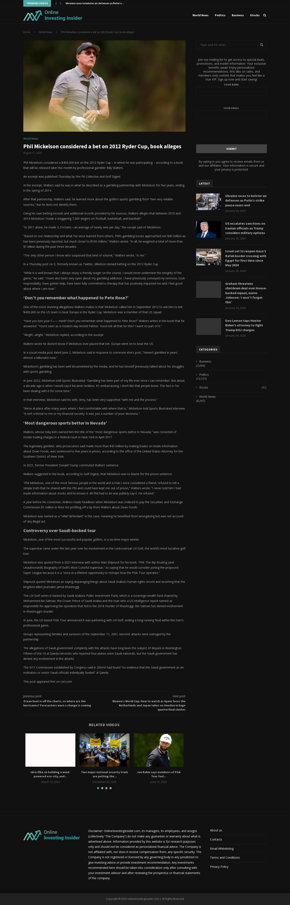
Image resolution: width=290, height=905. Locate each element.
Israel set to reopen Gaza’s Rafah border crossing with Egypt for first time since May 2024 (245, 258)
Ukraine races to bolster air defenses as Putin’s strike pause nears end (246, 200)
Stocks (255, 15)
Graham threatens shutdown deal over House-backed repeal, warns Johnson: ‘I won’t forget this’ (246, 292)
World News (201, 15)
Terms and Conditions (225, 857)
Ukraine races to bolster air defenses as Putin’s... (95, 3)
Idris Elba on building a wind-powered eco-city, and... (50, 774)
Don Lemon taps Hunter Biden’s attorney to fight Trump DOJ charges (244, 325)
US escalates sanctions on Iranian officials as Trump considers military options (245, 228)
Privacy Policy (219, 867)
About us (216, 830)
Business (238, 15)
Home (26, 32)
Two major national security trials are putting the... (104, 774)
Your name (231, 89)
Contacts (216, 839)
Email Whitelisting (222, 849)
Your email (231, 112)
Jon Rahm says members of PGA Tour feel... (158, 774)
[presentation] (231, 131)
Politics (220, 15)
